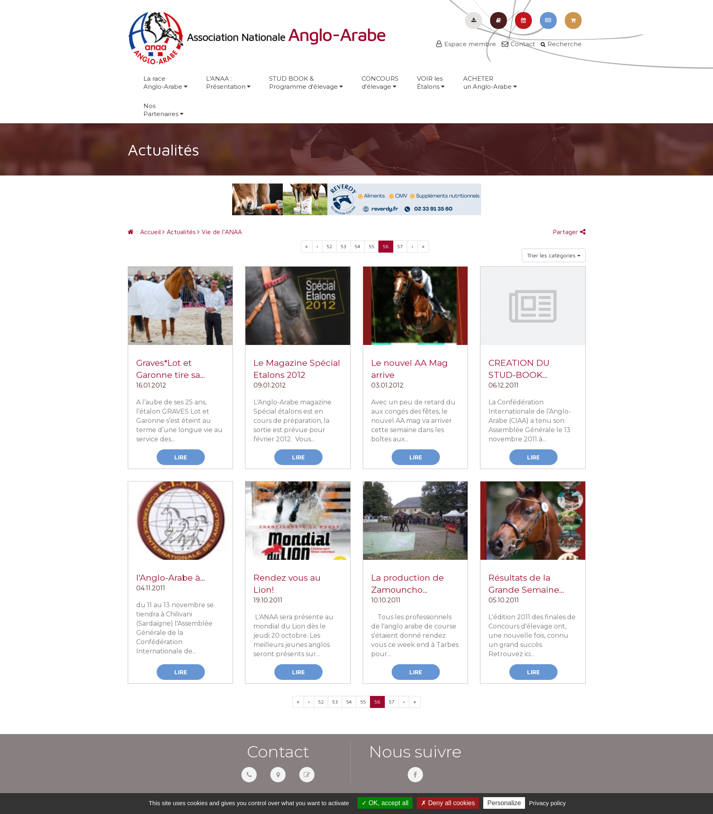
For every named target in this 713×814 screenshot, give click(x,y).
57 (400, 246)
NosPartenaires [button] (163, 110)
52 (329, 246)
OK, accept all (385, 803)
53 (343, 246)
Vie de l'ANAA (219, 231)
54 (357, 246)
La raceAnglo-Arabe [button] (165, 82)
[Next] (423, 247)
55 (371, 246)
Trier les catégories (553, 255)
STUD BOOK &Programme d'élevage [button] (306, 82)
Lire (180, 457)
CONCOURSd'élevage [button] (380, 82)
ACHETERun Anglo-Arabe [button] (490, 82)
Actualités (179, 231)
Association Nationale (257, 37)
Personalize (504, 803)
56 (386, 246)
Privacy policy (547, 803)
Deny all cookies (448, 803)
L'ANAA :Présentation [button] (228, 82)
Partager (569, 231)
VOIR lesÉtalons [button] (431, 82)
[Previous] (307, 247)
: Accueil (144, 231)
